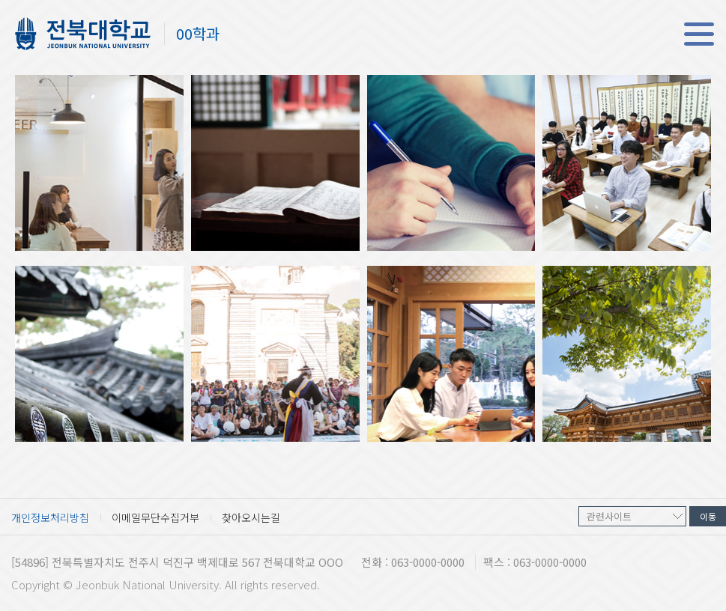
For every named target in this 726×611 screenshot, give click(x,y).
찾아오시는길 (251, 517)
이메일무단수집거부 (155, 517)
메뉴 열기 (699, 34)
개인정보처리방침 (50, 517)
